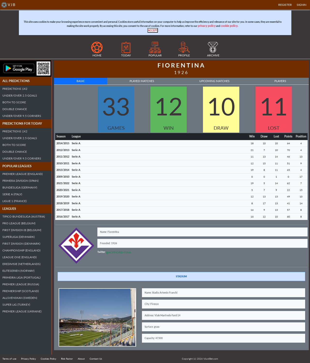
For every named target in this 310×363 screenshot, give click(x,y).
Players (280, 81)
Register (285, 5)
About (81, 358)
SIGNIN (301, 5)
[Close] (152, 30)
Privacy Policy (28, 358)
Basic (81, 81)
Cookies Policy (48, 358)
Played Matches (142, 81)
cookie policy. (229, 26)
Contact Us (96, 358)
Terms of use (9, 358)
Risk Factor (67, 358)
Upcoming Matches (214, 81)
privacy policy (207, 26)
